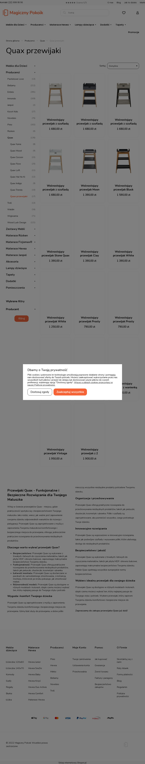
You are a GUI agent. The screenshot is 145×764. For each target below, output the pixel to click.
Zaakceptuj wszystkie (70, 392)
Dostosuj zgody (39, 392)
